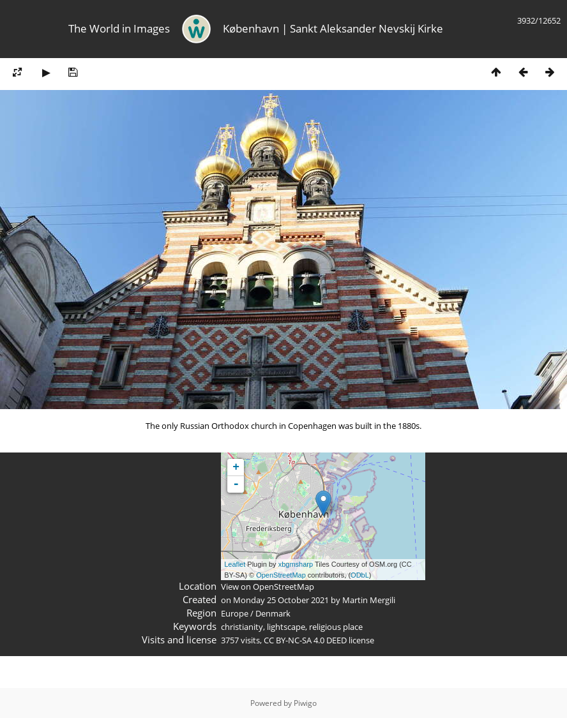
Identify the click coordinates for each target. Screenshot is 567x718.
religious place (336, 626)
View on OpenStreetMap (267, 586)
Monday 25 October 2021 (281, 600)
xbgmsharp (295, 564)
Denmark (273, 613)
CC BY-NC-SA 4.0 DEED (305, 640)
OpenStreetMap (281, 575)
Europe (234, 613)
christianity (242, 626)
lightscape (286, 626)
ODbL (360, 575)
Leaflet (234, 564)
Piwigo (305, 703)
